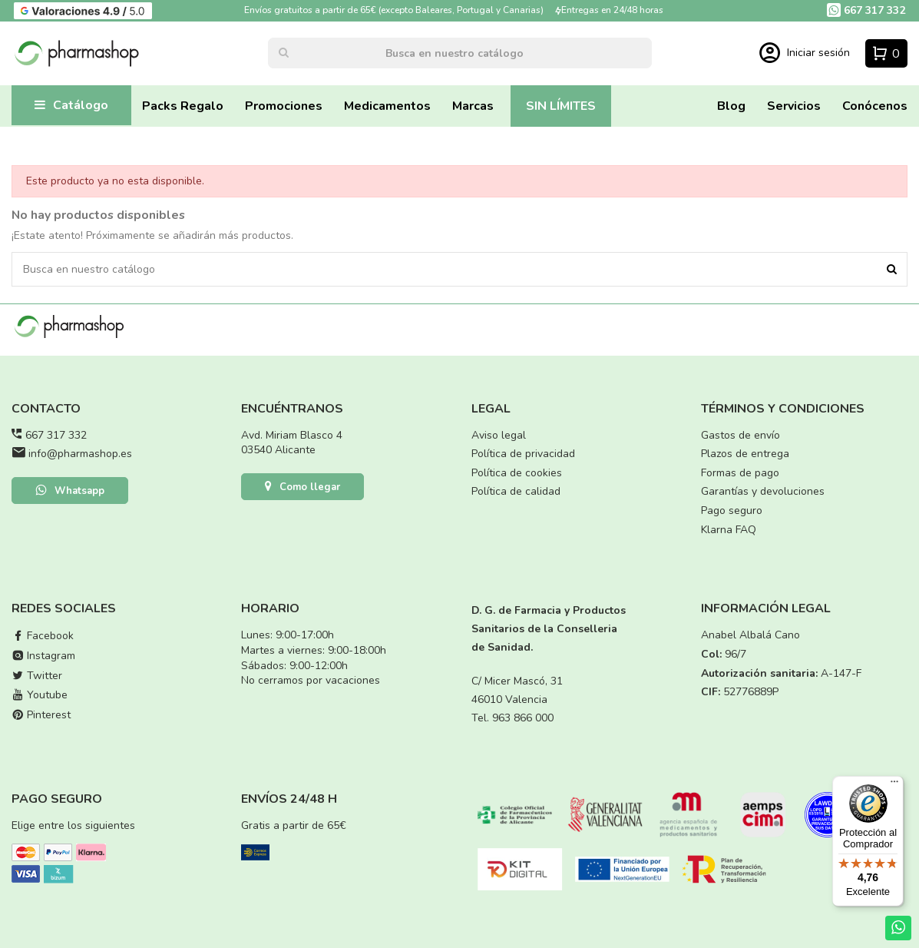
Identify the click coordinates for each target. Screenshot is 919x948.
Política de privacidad (523, 453)
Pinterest (41, 715)
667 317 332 (56, 435)
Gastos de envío (740, 435)
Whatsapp (69, 491)
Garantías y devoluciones (763, 491)
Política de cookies (516, 473)
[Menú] (894, 785)
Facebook (43, 635)
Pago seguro (731, 510)
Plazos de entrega (745, 453)
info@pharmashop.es (80, 453)
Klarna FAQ (728, 529)
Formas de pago (740, 473)
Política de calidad (515, 491)
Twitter (37, 675)
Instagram (43, 655)
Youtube (40, 695)
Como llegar (302, 488)
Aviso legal (498, 435)
